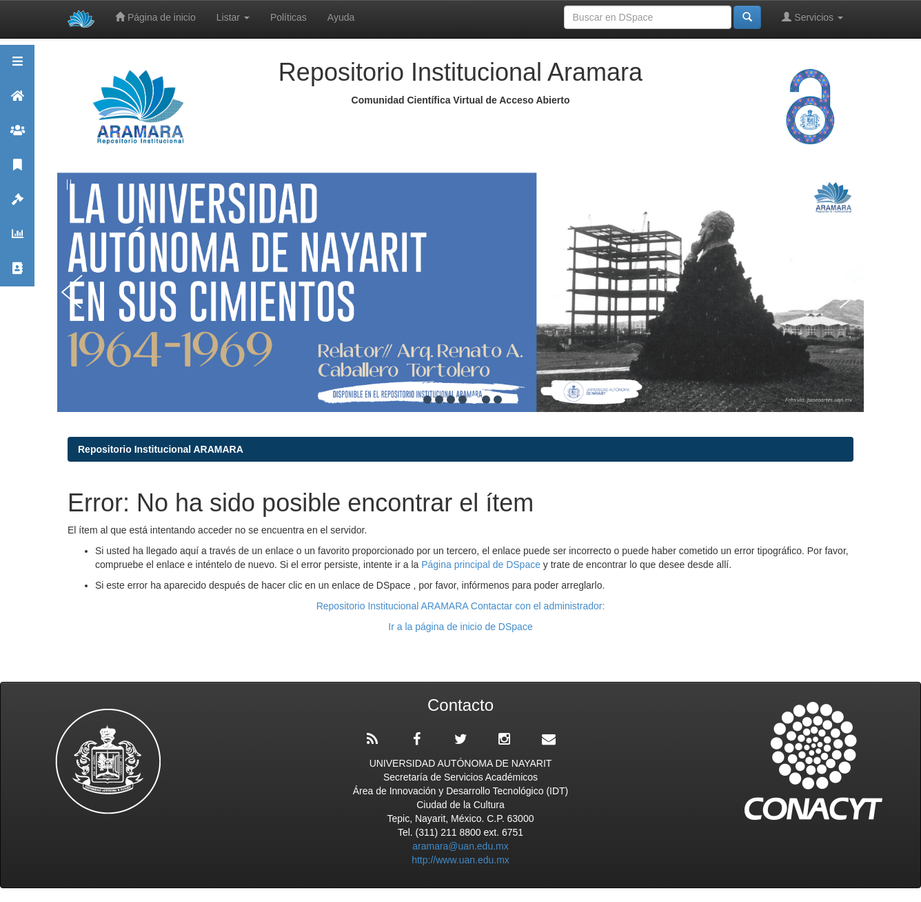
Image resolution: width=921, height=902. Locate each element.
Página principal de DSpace (482, 564)
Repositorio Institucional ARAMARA (160, 449)
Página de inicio (155, 17)
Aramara (17, 102)
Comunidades (17, 136)
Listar (233, 17)
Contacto (17, 274)
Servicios (812, 17)
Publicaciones (17, 171)
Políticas (288, 17)
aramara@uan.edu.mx (460, 846)
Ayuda (340, 17)
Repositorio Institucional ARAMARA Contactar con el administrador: (460, 605)
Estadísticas (17, 240)
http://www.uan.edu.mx (460, 859)
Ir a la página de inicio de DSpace (460, 626)
